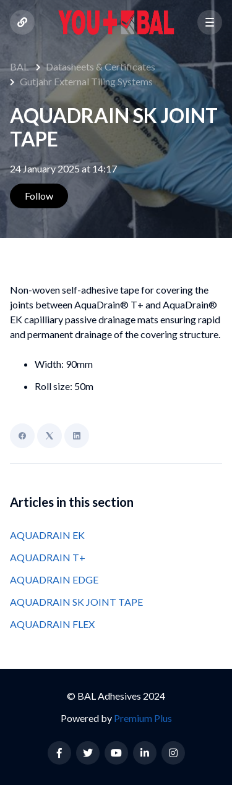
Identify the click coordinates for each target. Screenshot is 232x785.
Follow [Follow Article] (39, 196)
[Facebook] (22, 435)
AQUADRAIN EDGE (54, 579)
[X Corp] (49, 435)
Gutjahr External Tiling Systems (86, 81)
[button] (209, 22)
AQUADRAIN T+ (47, 557)
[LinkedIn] (76, 435)
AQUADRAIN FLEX (52, 624)
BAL (19, 66)
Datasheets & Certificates (100, 66)
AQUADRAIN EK (47, 535)
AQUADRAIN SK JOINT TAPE (76, 602)
